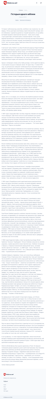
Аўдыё (5, 388)
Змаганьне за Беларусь (25, 20)
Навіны (17, 20)
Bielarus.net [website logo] (9, 374)
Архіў (5, 384)
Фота (5, 386)
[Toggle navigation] (41, 3)
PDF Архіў (6, 391)
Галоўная (21, 10)
